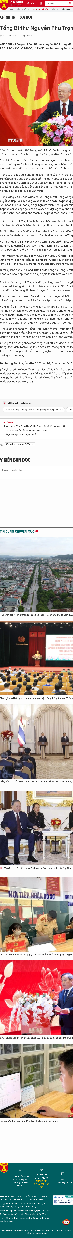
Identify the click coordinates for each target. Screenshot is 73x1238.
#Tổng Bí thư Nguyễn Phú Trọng (19, 444)
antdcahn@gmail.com (63, 1183)
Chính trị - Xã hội (40, 9)
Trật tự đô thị (22, 9)
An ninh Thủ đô (16, 3)
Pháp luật (65, 9)
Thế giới (54, 9)
